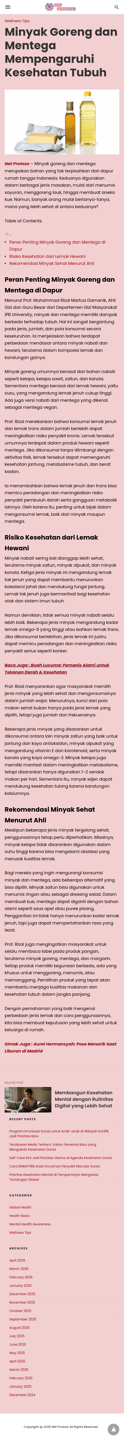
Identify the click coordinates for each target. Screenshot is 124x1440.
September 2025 (22, 1319)
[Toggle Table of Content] (8, 235)
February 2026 (20, 1277)
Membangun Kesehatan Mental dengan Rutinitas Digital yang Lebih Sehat (84, 1099)
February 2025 (20, 1378)
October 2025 (20, 1310)
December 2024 (22, 1395)
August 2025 (19, 1327)
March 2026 (18, 1268)
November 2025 (22, 1302)
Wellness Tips (17, 21)
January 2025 (20, 1386)
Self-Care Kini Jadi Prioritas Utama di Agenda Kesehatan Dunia (60, 1158)
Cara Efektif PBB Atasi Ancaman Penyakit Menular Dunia (54, 1166)
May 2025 (17, 1353)
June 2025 (17, 1344)
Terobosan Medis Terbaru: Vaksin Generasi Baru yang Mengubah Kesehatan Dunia (52, 1147)
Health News (19, 1215)
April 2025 (17, 1361)
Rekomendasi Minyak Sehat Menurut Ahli (51, 263)
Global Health (20, 1207)
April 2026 (17, 1260)
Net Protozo (17, 164)
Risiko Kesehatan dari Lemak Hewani (47, 256)
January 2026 (20, 1285)
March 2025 (18, 1369)
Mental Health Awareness (30, 1224)
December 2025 (22, 1294)
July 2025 (17, 1336)
